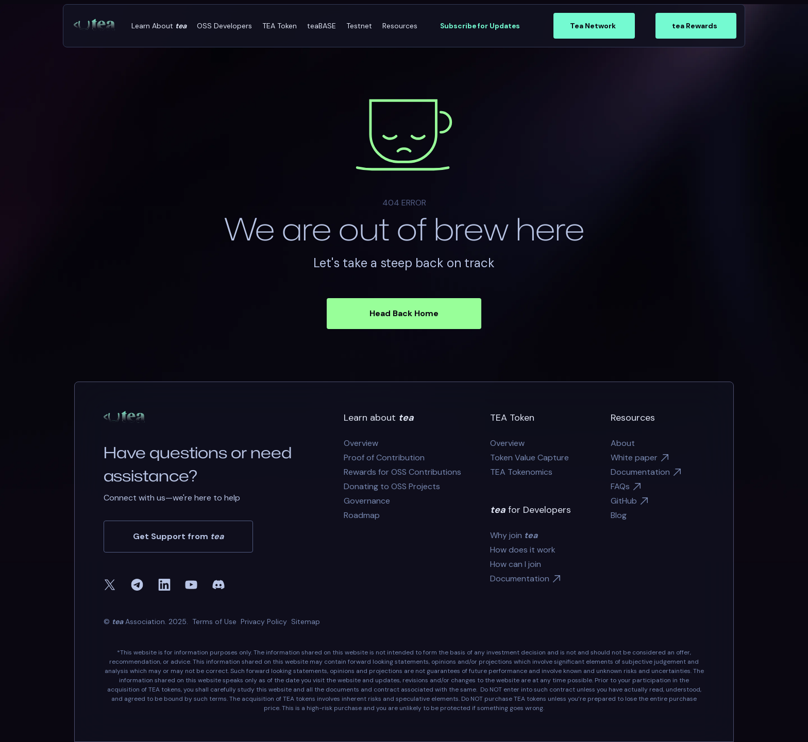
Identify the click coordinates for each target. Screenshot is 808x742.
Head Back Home (404, 313)
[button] (159, 26)
